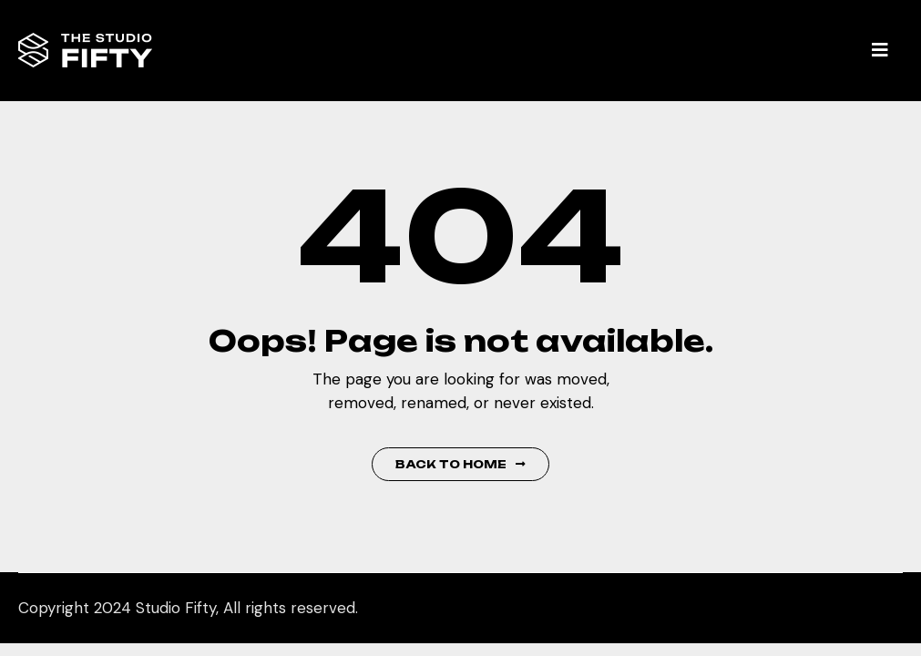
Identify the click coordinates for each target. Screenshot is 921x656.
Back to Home (460, 464)
